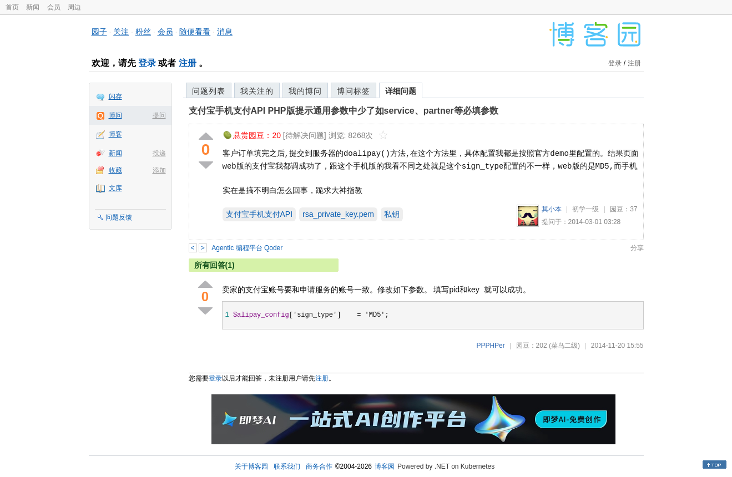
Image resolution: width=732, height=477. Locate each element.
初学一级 (585, 209)
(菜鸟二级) (564, 345)
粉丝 (143, 31)
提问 (159, 115)
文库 (115, 188)
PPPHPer (490, 345)
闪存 (115, 96)
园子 (99, 31)
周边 (74, 7)
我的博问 (305, 91)
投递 (159, 153)
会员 (53, 7)
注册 (187, 63)
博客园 (385, 466)
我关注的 (257, 91)
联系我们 (287, 466)
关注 (121, 31)
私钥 (392, 214)
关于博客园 (251, 466)
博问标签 (353, 91)
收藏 (115, 170)
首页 (12, 7)
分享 (637, 248)
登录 (147, 63)
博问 (115, 115)
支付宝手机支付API (259, 214)
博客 (115, 134)
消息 (225, 31)
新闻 (32, 7)
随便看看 (194, 31)
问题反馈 (118, 217)
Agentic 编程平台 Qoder (246, 248)
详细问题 (400, 91)
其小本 (552, 209)
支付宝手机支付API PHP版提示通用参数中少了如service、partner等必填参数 (343, 110)
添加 (159, 170)
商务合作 (319, 466)
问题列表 (208, 91)
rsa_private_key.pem (338, 214)
